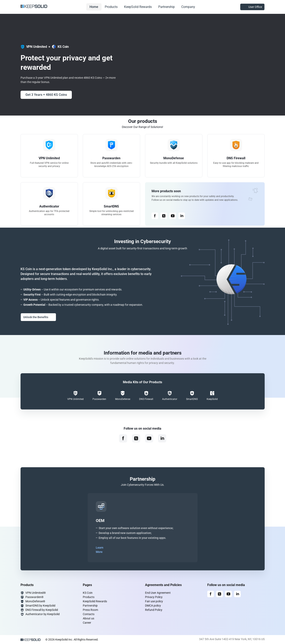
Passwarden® (34, 597)
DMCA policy (153, 605)
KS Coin (88, 592)
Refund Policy (153, 609)
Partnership (166, 7)
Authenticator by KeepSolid (42, 614)
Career (87, 622)
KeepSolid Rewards (138, 7)
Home (94, 7)
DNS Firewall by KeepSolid (41, 609)
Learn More (106, 549)
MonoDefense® (35, 601)
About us (88, 618)
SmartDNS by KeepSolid (40, 605)
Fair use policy (154, 601)
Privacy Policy (154, 597)
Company (190, 7)
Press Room (90, 609)
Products (111, 7)
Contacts (88, 614)
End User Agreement (158, 592)
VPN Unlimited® (35, 592)
